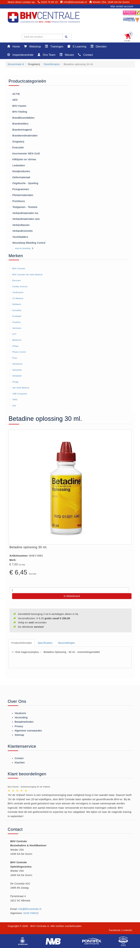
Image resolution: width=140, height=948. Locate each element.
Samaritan (17, 370)
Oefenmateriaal (20, 177)
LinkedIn (127, 930)
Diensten (99, 46)
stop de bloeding (23, 248)
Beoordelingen (66, 642)
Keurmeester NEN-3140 (25, 153)
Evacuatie (17, 147)
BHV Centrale (18, 268)
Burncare (16, 280)
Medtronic (16, 340)
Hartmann (16, 328)
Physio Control (19, 352)
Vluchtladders (19, 237)
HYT (14, 334)
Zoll (14, 406)
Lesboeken (17, 165)
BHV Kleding (18, 111)
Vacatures (20, 713)
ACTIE (15, 94)
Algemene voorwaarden (28, 730)
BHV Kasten (18, 106)
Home (13, 46)
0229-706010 (31, 913)
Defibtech (16, 304)
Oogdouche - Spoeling (24, 183)
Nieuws (67, 54)
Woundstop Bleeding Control (28, 243)
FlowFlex (16, 322)
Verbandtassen (20, 225)
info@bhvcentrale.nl (73, 2)
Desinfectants (52, 64)
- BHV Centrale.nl (39, 926)
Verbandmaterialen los (24, 213)
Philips (15, 346)
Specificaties (45, 642)
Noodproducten (20, 171)
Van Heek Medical (20, 388)
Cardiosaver (18, 292)
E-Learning (76, 46)
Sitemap (19, 735)
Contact (85, 54)
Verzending (21, 717)
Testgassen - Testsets (24, 207)
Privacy (19, 726)
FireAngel (16, 316)
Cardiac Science (20, 286)
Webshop (32, 46)
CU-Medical (17, 298)
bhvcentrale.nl (16, 64)
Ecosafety (16, 310)
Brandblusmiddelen (22, 117)
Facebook (114, 930)
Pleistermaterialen (21, 195)
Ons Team (46, 54)
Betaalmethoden (24, 721)
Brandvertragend (21, 129)
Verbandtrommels (21, 231)
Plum (14, 358)
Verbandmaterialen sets (25, 219)
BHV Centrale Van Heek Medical (27, 275)
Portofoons (17, 201)
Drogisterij (17, 141)
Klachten (20, 762)
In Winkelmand (72, 596)
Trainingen (54, 46)
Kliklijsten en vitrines (23, 159)
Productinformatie (21, 642)
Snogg (15, 382)
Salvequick (17, 364)
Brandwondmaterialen (24, 135)
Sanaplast (16, 376)
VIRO (14, 400)
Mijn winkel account (122, 6)
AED (14, 100)
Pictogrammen (19, 189)
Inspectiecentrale (20, 54)
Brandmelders (19, 123)
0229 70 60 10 (48, 2)
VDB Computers (19, 394)
